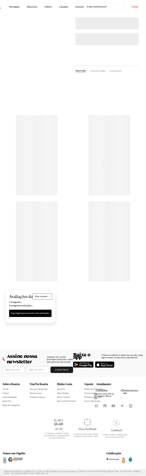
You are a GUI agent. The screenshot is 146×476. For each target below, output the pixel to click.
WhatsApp (102, 390)
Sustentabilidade (9, 397)
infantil (48, 7)
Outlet (135, 7)
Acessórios (80, 7)
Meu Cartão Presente (66, 401)
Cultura (5, 393)
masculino (32, 7)
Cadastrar (62, 370)
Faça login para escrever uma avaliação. (30, 313)
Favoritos (61, 389)
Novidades (14, 7)
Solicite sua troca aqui (130, 391)
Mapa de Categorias (11, 405)
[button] (14, 7)
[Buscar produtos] (119, 6)
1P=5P (5, 389)
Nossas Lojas (35, 393)
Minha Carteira (63, 397)
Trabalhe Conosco (37, 397)
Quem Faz (6, 401)
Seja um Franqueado (38, 389)
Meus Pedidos (63, 393)
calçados (63, 7)
